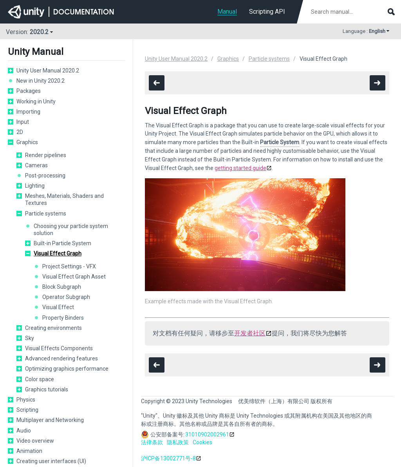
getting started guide (240, 168)
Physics (25, 399)
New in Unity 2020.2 (40, 81)
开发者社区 (250, 333)
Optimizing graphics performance (66, 369)
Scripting (27, 410)
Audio (23, 430)
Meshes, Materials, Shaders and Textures (64, 199)
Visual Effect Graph (57, 253)
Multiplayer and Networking (50, 420)
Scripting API (267, 11)
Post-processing (45, 175)
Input (22, 122)
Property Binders (63, 318)
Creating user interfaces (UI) (51, 461)
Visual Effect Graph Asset (74, 276)
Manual (227, 11)
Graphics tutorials (46, 389)
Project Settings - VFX (69, 266)
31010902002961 (207, 434)
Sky (29, 338)
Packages (28, 91)
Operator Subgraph (66, 297)
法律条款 (152, 442)
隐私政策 (178, 442)
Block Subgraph (61, 287)
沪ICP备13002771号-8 (168, 458)
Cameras (36, 165)
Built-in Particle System (62, 243)
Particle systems (45, 213)
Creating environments (53, 328)
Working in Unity (36, 101)
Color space (39, 379)
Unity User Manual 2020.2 (47, 70)
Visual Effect (58, 307)
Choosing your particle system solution (71, 229)
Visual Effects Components (59, 348)
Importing (28, 112)
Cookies (202, 442)
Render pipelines (45, 155)
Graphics (27, 142)
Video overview (35, 441)
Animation (29, 451)
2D (19, 132)
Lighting (35, 186)
